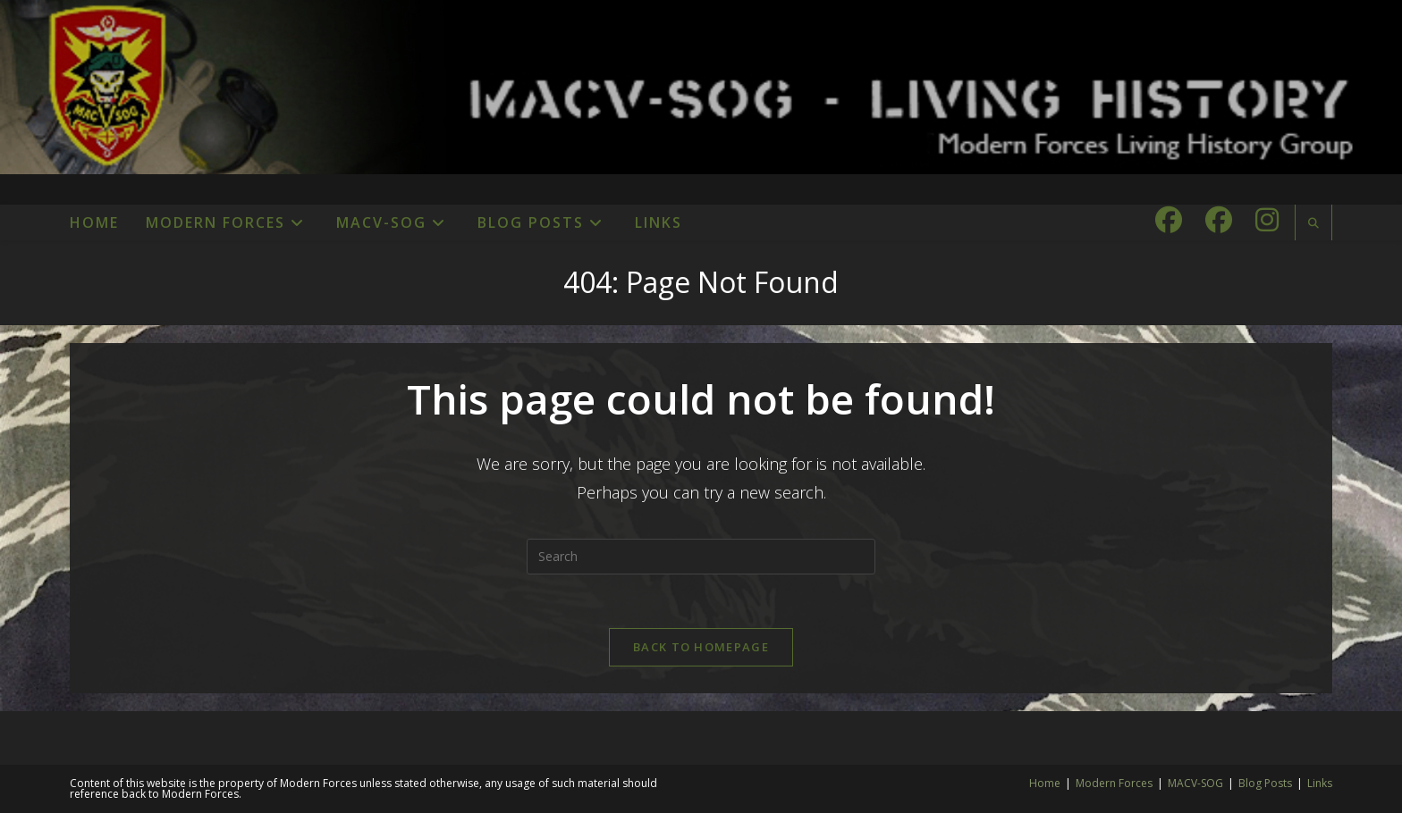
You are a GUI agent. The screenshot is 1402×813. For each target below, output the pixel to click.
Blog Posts (1265, 783)
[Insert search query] (701, 556)
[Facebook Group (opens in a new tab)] (1218, 219)
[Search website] (1313, 223)
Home (1044, 783)
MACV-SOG (1195, 783)
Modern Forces (1114, 783)
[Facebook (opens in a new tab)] (1168, 219)
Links (1319, 783)
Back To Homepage (701, 647)
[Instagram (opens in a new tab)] (1267, 219)
